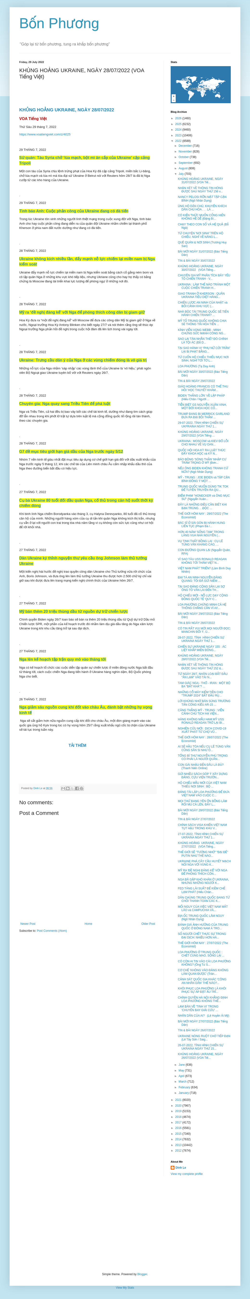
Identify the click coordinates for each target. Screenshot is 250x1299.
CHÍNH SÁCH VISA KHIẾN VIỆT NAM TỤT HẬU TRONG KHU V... (202, 826)
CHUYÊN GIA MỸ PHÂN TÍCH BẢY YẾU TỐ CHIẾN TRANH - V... (204, 277)
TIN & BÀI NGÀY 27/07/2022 (196, 819)
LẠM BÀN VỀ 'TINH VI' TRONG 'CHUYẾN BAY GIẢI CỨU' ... (198, 1008)
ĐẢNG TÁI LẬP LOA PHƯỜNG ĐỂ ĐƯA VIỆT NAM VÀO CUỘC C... (203, 793)
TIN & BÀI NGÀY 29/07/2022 (196, 381)
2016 (178, 1128)
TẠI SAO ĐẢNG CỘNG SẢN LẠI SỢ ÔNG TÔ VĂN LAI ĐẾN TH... (201, 588)
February (185, 1087)
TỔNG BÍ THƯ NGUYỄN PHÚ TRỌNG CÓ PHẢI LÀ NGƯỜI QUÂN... (203, 757)
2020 (178, 1105)
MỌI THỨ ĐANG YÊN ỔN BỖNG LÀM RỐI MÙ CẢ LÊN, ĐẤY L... (202, 802)
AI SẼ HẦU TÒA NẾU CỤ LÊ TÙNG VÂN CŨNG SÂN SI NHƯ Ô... (204, 748)
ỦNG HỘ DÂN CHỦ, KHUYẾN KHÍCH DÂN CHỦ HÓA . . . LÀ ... (202, 207)
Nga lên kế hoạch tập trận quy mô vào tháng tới (62, 659)
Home (88, 923)
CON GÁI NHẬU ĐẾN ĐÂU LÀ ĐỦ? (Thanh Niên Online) (201, 766)
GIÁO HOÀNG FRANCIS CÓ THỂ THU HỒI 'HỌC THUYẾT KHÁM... (203, 388)
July (182, 174)
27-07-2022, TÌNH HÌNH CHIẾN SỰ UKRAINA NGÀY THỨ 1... (200, 835)
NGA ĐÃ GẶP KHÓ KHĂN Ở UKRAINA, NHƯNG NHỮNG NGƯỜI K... (203, 881)
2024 (178, 129)
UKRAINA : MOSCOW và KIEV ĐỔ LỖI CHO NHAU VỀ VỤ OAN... (203, 442)
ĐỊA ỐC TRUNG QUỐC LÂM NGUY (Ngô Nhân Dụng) (201, 917)
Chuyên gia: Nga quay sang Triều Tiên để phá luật (64, 404)
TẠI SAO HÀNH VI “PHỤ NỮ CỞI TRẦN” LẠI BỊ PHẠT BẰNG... (204, 349)
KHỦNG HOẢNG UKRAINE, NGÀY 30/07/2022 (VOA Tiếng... (200, 268)
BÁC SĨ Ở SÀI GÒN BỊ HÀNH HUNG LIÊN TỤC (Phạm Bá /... (201, 524)
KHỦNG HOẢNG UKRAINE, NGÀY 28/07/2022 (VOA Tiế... (200, 657)
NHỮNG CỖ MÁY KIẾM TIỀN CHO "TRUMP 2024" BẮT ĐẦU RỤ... (200, 694)
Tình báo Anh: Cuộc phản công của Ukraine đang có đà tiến (73, 211)
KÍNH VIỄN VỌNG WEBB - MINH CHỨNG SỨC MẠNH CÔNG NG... (201, 331)
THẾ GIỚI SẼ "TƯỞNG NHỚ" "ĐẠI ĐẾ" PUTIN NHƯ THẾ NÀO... (203, 853)
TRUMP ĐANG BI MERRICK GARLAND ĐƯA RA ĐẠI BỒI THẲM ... (204, 415)
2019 (178, 1111)
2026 (178, 118)
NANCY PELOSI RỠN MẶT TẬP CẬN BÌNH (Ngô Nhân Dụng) (202, 198)
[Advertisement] (125, 1224)
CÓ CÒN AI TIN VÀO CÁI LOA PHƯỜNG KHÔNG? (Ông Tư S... (204, 963)
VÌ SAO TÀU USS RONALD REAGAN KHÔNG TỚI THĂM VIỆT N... (202, 561)
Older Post (148, 923)
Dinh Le (38, 788)
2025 (178, 124)
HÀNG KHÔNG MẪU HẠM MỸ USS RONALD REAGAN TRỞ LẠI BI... (201, 721)
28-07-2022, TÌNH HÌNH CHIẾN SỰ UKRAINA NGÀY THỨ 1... (201, 639)
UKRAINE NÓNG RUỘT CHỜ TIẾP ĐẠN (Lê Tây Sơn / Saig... (204, 1037)
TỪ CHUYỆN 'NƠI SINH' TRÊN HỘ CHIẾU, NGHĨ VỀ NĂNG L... (200, 235)
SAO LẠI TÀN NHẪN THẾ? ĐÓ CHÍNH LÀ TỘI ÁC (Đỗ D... (203, 340)
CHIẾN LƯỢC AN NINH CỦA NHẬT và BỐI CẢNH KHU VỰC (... (202, 304)
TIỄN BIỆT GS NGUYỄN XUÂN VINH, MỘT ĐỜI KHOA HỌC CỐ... (202, 406)
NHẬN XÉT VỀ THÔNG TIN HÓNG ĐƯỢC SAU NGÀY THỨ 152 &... (200, 666)
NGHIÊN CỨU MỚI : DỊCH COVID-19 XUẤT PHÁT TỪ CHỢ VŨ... (202, 730)
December (186, 145)
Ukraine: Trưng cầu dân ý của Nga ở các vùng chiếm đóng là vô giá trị (83, 360)
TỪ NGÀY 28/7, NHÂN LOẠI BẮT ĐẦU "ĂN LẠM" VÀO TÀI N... (203, 675)
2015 (178, 1133)
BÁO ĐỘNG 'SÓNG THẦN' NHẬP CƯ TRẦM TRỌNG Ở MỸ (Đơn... (202, 461)
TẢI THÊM (78, 745)
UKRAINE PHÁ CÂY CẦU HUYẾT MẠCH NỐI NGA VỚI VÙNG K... (204, 863)
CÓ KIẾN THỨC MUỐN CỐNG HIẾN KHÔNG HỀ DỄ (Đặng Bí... (201, 217)
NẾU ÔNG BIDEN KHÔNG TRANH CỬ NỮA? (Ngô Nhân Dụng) (203, 470)
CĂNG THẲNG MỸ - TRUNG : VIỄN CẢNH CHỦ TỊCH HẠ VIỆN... (201, 712)
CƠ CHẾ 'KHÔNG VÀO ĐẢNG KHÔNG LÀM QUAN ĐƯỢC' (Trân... (203, 972)
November (186, 151)
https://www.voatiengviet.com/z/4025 (44, 134)
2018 (178, 1117)
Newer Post (27, 923)
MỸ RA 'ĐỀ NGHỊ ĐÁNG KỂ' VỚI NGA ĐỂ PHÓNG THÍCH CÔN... (202, 872)
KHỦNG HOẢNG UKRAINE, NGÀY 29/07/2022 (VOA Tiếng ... (200, 433)
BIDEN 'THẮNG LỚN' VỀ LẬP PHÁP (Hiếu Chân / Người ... (201, 397)
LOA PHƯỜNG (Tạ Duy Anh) (196, 366)
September (186, 163)
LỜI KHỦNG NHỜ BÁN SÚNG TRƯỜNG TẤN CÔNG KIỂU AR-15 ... (204, 702)
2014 (178, 1139)
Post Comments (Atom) (52, 930)
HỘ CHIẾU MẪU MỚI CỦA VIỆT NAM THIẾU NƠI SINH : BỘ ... (202, 784)
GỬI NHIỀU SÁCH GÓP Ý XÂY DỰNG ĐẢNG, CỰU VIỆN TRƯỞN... (202, 775)
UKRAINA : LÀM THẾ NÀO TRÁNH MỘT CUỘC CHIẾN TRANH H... (204, 286)
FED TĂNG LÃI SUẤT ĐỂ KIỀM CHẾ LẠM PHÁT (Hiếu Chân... (201, 890)
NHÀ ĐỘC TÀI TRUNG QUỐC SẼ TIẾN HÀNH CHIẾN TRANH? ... (203, 313)
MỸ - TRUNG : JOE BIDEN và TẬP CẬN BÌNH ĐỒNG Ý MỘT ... (204, 479)
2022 (178, 141)
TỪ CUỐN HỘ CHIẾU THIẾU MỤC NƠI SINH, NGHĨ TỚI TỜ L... (203, 358)
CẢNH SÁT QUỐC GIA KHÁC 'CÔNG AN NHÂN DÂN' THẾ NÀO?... (202, 981)
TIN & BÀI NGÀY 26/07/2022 (196, 1030)
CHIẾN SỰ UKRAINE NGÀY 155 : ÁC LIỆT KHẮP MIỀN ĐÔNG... (202, 648)
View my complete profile (187, 1174)
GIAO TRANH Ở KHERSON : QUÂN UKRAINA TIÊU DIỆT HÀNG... (201, 295)
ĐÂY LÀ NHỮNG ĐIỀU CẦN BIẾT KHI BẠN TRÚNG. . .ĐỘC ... (202, 506)
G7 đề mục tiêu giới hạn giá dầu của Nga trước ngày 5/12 (71, 452)
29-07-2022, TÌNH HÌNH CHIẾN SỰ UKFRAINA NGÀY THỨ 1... (200, 424)
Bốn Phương (59, 23)
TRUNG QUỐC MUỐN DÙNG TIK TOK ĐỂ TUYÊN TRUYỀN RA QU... (203, 488)
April (182, 1076)
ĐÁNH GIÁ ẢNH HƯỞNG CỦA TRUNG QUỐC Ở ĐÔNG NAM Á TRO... (203, 926)
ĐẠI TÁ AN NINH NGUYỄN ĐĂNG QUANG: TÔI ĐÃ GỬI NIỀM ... (200, 579)
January (184, 1093)
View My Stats (125, 1287)
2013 (178, 1145)
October (184, 157)
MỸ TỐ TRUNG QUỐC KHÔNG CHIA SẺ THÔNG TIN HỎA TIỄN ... (202, 322)
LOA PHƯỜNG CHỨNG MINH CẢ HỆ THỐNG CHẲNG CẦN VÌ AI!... (202, 606)
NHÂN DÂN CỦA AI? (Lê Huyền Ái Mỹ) (203, 1015)
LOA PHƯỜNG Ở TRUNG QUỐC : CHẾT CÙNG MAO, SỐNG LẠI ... (201, 953)
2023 (178, 135)
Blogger (142, 1274)
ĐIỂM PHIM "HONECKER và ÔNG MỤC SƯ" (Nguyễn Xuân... (204, 497)
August (183, 168)
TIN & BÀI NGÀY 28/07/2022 (196, 623)
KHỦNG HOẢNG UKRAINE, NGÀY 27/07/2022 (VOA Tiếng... (201, 844)
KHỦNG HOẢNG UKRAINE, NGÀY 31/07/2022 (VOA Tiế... (200, 180)
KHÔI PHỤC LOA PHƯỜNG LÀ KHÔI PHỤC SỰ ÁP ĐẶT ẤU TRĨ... (202, 990)
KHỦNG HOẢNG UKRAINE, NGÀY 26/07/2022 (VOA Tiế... (200, 1055)
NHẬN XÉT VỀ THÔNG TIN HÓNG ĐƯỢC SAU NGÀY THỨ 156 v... (200, 189)
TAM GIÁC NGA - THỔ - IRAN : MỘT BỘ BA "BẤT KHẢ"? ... (204, 684)
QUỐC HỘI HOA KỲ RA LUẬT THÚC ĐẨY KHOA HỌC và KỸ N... (201, 452)
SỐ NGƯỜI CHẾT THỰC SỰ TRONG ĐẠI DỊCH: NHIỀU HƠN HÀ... (202, 935)
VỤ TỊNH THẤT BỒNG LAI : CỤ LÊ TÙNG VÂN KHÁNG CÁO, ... (200, 542)
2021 (178, 1100)
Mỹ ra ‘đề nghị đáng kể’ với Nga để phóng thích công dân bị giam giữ (82, 312)
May (182, 1070)
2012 (178, 1150)
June (182, 1064)
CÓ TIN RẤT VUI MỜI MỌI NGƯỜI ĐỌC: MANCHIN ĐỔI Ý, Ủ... (204, 630)
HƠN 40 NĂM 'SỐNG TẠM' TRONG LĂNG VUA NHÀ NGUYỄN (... (201, 533)
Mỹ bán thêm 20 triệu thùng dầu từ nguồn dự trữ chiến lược (73, 611)
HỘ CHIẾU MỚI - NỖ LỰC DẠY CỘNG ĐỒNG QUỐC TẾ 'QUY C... (203, 597)
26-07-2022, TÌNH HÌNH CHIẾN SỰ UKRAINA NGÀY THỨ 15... (200, 1047)
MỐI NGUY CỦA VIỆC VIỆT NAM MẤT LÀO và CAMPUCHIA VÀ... (203, 908)
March (183, 1081)
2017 (178, 1122)
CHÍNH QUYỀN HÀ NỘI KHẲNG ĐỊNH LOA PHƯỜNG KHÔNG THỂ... (203, 999)
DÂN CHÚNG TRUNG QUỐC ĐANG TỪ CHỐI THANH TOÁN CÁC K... (204, 899)
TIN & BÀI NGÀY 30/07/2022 (196, 260)
